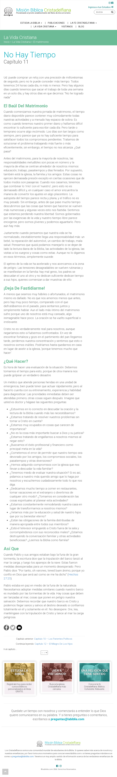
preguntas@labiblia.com (23, 756)
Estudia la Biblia (31, 23)
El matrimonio (41, 41)
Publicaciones (56, 23)
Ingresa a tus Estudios (99, 7)
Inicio (7, 41)
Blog (81, 26)
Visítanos (67, 26)
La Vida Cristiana (45, 26)
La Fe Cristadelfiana (83, 23)
